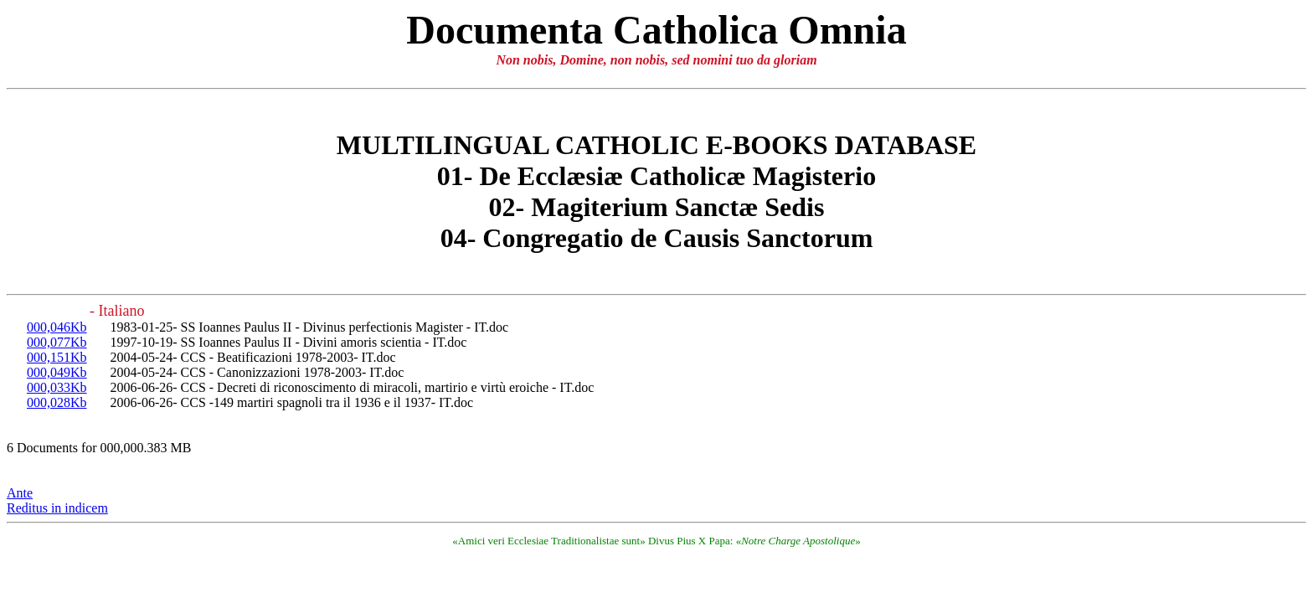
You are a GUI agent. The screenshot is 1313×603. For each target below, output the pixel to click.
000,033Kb (57, 387)
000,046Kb (57, 327)
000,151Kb (57, 357)
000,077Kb (57, 342)
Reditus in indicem (57, 508)
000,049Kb (57, 372)
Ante (20, 493)
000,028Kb (57, 402)
